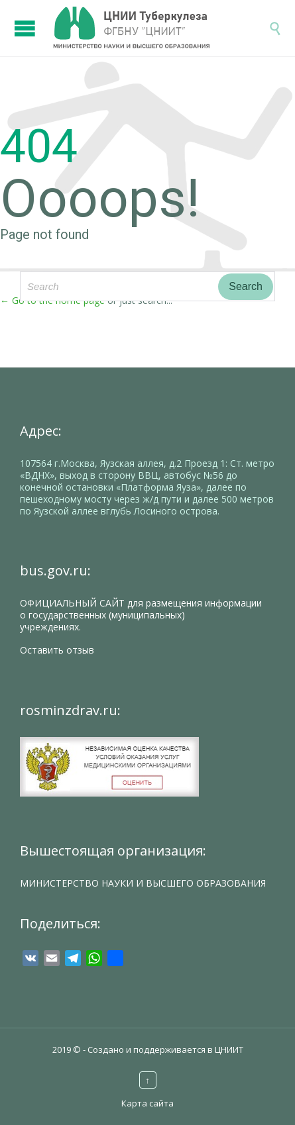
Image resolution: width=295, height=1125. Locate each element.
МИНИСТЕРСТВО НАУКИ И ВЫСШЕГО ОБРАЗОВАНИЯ (143, 883)
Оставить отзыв (57, 650)
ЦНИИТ (229, 1049)
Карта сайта (147, 1103)
